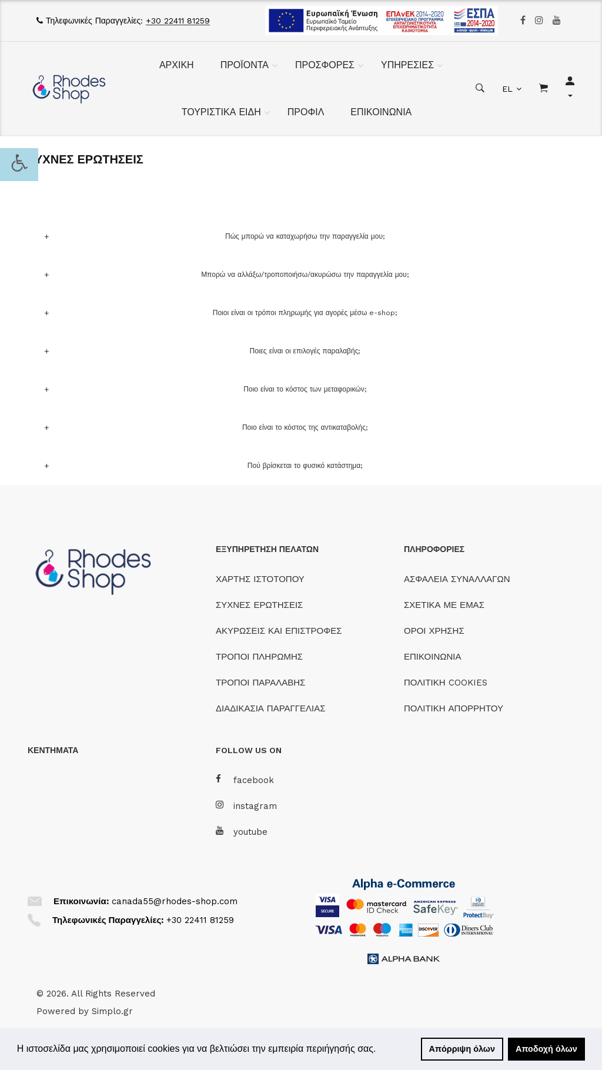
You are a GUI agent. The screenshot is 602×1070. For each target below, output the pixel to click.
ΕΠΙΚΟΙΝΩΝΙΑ (381, 112)
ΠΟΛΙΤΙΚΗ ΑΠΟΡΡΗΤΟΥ (453, 708)
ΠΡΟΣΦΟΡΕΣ (324, 65)
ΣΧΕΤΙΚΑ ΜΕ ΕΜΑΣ (444, 605)
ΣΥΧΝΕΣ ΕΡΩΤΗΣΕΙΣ (259, 605)
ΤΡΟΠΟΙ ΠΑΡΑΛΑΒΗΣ (260, 682)
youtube (241, 831)
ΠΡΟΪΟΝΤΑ (244, 65)
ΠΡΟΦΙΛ (306, 112)
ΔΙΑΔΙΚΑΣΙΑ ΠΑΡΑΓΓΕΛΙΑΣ (271, 708)
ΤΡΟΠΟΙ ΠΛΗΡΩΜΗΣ (259, 656)
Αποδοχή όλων (546, 1049)
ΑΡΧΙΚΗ (176, 65)
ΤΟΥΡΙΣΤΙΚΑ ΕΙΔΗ (221, 112)
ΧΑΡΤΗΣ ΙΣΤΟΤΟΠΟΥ (260, 579)
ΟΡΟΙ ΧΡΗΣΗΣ (434, 631)
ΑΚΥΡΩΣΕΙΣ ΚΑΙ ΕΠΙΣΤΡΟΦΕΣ (279, 631)
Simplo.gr (112, 1011)
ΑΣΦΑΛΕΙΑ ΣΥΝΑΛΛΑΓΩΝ (457, 579)
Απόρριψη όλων (462, 1049)
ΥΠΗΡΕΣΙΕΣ (407, 65)
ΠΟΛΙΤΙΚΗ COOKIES (445, 682)
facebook (245, 779)
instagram (246, 805)
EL (507, 88)
